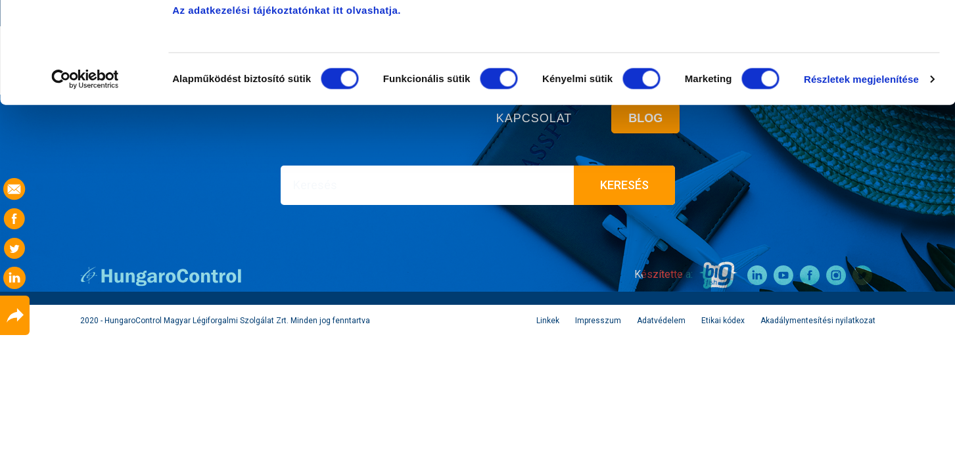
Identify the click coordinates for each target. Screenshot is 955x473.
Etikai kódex (723, 320)
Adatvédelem (661, 320)
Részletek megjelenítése (861, 179)
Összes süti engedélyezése (844, 34)
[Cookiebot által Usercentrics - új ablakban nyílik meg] (85, 180)
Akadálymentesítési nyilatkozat (817, 320)
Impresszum (598, 320)
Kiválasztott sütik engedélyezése (844, 77)
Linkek (547, 320)
